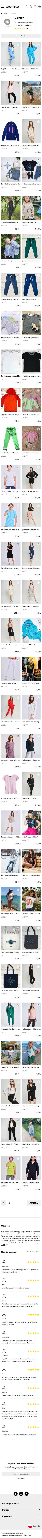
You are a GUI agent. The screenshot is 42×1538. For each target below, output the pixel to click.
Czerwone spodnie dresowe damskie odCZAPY (10, 722)
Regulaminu (27, 1535)
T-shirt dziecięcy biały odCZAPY (10, 376)
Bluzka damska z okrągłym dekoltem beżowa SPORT (10, 645)
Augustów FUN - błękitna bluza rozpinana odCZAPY (10, 69)
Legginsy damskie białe (8, 683)
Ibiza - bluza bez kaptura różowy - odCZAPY (10, 107)
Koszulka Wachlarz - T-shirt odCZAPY (10, 914)
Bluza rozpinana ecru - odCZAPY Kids (31, 222)
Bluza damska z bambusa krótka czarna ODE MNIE (31, 990)
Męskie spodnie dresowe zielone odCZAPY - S (10, 1029)
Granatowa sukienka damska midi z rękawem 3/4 (31, 568)
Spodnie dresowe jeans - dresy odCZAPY (10, 299)
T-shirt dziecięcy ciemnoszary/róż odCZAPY (31, 337)
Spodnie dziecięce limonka (9, 453)
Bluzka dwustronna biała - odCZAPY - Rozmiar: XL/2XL (31, 1144)
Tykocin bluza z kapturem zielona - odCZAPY (31, 107)
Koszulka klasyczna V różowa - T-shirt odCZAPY (10, 798)
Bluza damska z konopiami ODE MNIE (31, 145)
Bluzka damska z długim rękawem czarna (31, 760)
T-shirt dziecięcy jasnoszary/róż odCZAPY (10, 337)
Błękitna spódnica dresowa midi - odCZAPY (10, 1067)
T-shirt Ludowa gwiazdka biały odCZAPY (10, 184)
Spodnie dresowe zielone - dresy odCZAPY (31, 261)
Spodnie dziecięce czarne (9, 222)
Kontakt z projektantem (25, 22)
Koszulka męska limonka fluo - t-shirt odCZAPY (10, 1183)
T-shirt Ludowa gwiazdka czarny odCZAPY (31, 184)
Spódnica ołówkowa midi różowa (31, 530)
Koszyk (39, 6)
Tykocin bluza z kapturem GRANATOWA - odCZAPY (10, 145)
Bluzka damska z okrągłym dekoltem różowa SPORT (31, 606)
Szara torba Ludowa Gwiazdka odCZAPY (31, 952)
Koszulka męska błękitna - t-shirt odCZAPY (10, 530)
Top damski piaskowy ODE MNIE (10, 837)
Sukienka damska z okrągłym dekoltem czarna (10, 568)
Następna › (34, 1203)
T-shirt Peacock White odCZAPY (10, 875)
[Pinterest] (27, 1494)
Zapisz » (21, 1478)
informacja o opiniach (33, 1251)
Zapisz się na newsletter (21, 1463)
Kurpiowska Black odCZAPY (31, 875)
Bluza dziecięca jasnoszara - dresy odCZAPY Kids (10, 261)
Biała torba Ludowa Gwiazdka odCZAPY (10, 952)
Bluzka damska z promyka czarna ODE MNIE (31, 798)
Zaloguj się (27, 6)
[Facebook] (16, 1494)
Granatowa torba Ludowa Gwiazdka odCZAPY (10, 990)
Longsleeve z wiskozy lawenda (10, 760)
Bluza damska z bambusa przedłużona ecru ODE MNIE (31, 722)
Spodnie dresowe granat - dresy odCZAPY (31, 299)
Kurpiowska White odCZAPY (31, 914)
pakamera (2, 13)
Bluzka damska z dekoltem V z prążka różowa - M (31, 1029)
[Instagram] (21, 1494)
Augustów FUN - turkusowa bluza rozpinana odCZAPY (31, 645)
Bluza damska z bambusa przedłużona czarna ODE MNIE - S (31, 1106)
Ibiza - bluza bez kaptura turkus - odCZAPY (31, 69)
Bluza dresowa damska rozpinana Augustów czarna (10, 1144)
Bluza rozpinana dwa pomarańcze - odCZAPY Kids (10, 414)
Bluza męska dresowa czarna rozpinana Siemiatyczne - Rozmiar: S (31, 1183)
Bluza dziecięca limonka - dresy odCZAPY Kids (31, 414)
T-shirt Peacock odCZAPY (30, 837)
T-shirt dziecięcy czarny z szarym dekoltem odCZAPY (31, 376)
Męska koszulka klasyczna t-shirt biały (10, 491)
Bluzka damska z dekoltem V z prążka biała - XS (10, 1106)
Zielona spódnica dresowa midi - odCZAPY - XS (31, 1067)
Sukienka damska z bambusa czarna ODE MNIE (31, 491)
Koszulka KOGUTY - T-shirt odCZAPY (31, 683)
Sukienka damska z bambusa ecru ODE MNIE (10, 606)
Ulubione (35, 6)
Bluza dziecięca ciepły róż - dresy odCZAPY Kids (31, 453)
